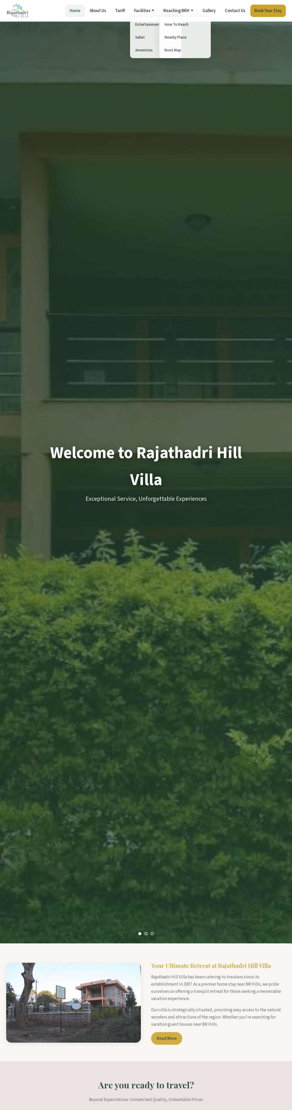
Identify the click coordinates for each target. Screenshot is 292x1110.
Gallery (209, 11)
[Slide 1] (139, 933)
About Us (98, 11)
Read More (167, 1041)
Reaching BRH (176, 11)
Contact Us (235, 11)
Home (75, 11)
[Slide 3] (152, 933)
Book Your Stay (268, 11)
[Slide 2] (146, 933)
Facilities (142, 11)
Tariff (120, 11)
